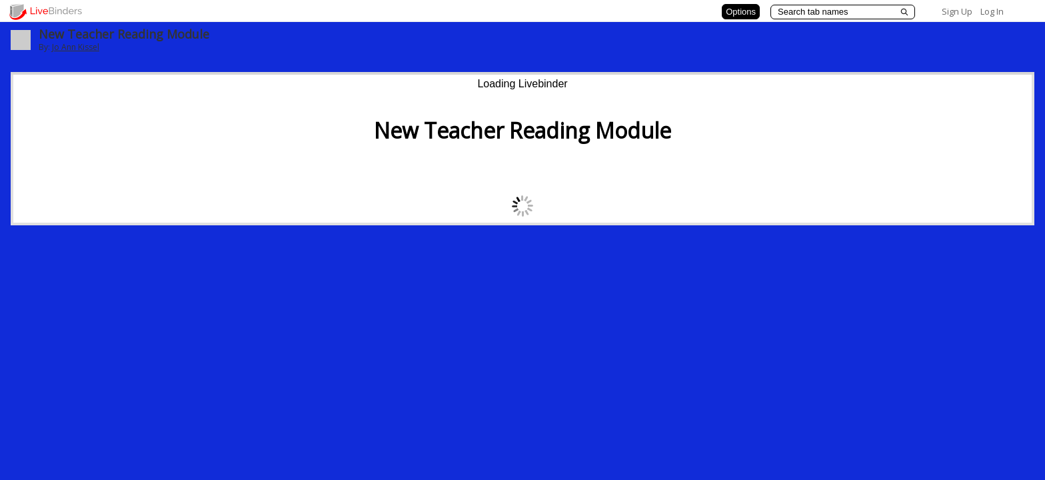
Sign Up (957, 11)
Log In (992, 11)
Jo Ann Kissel (75, 47)
